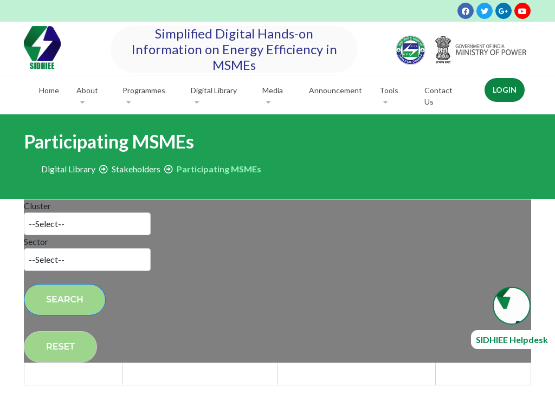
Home (49, 90)
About (87, 97)
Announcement (335, 90)
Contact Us (438, 96)
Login (505, 89)
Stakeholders (136, 169)
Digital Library (214, 97)
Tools (388, 97)
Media (272, 97)
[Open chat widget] (512, 306)
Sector (36, 241)
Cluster (37, 206)
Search (64, 299)
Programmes (143, 97)
